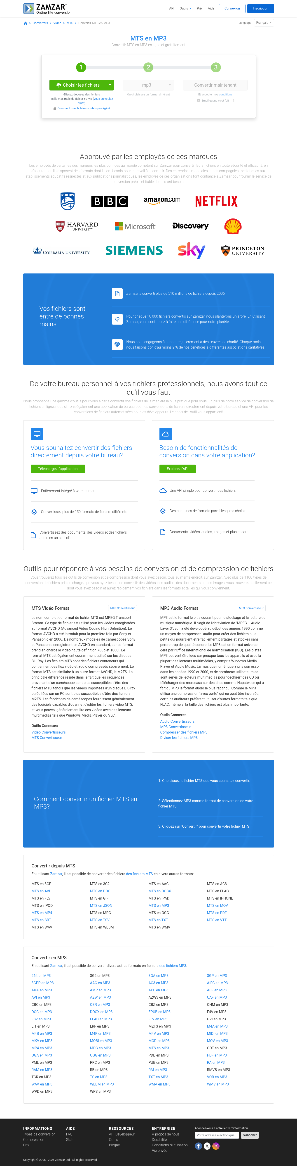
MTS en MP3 (159, 905)
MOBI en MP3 (101, 1041)
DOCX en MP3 (101, 1012)
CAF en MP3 (217, 997)
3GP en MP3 (217, 976)
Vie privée (159, 1150)
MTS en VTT (217, 920)
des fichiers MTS (139, 874)
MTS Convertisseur (122, 608)
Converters (40, 23)
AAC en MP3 (100, 983)
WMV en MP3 (218, 1084)
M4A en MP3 (217, 1026)
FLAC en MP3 (101, 1019)
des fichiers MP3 (172, 966)
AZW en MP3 (100, 997)
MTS (70, 23)
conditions (225, 94)
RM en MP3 (158, 1070)
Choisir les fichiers (78, 85)
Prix (200, 8)
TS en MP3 (99, 1077)
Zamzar (56, 874)
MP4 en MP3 (42, 1048)
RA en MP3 (216, 1062)
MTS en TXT (158, 920)
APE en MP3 (158, 990)
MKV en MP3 (42, 1041)
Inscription (260, 8)
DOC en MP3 (42, 1012)
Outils (184, 8)
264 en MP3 (41, 976)
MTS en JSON (101, 905)
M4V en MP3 (159, 1033)
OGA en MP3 (42, 1055)
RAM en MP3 (42, 1070)
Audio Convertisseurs (177, 721)
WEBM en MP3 (102, 1084)
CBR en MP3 (100, 1004)
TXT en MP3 (158, 1077)
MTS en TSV (100, 920)
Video (57, 23)
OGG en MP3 (100, 1055)
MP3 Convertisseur (251, 608)
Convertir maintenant (215, 85)
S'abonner (250, 1135)
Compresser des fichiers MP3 (184, 732)
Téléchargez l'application (58, 469)
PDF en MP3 (217, 1055)
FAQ (69, 1134)
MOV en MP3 (217, 1041)
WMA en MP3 (160, 1084)
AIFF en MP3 (42, 990)
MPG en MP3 (100, 1048)
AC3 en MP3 (158, 983)
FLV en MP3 (158, 1019)
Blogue (114, 1145)
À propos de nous (166, 1134)
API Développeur (122, 1134)
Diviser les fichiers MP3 (179, 738)
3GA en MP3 (159, 976)
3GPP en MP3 (43, 983)
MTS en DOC (100, 891)
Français (262, 22)
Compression (33, 1140)
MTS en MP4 (42, 913)
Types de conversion (39, 1134)
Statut (71, 1140)
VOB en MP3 (217, 1077)
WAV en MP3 (42, 1084)
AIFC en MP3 (217, 983)
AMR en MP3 (100, 990)
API (171, 8)
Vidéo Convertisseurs (49, 732)
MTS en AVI (41, 891)
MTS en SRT (41, 920)
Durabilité (159, 1140)
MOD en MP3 (159, 1041)
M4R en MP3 (100, 1033)
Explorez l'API (177, 469)
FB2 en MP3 (41, 1019)
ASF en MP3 (217, 990)
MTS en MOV (217, 905)
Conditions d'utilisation (170, 1145)
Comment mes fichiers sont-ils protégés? (84, 108)
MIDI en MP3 (217, 1033)
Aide (211, 8)
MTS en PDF (217, 913)
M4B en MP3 (42, 1033)
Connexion (232, 8)
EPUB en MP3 (160, 1012)
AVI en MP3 (41, 997)
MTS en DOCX (160, 891)
